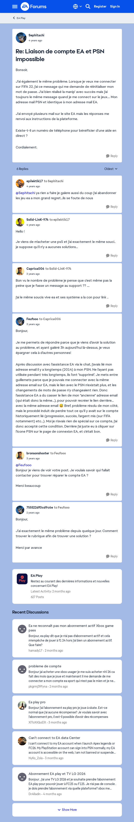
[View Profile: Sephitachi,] (21, 37)
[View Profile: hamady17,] (22, 629)
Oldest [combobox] (111, 169)
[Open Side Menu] (15, 6)
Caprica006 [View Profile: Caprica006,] (35, 269)
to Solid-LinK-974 (58, 269)
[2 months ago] (53, 650)
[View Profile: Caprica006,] (20, 271)
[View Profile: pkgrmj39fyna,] (22, 669)
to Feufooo (58, 453)
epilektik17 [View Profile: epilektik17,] (34, 181)
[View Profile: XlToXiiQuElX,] (22, 705)
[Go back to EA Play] (74, 576)
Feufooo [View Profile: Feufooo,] (32, 319)
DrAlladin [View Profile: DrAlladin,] (35, 794)
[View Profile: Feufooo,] (20, 321)
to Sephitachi (53, 181)
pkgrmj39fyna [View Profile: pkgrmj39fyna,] (38, 686)
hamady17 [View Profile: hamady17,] (35, 650)
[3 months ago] (57, 722)
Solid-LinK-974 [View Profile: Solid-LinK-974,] (37, 220)
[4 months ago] (52, 794)
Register (100, 6)
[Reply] (112, 156)
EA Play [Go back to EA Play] (18, 18)
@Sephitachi (25, 193)
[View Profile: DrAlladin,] (22, 777)
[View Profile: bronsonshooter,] (20, 455)
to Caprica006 (50, 319)
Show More (67, 810)
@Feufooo (23, 465)
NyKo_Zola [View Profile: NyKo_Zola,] (36, 758)
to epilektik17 (59, 220)
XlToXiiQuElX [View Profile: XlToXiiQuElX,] (37, 722)
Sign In (115, 6)
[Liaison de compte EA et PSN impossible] (36, 40)
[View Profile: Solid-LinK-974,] (20, 222)
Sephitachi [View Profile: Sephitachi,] (36, 35)
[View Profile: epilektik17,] (20, 183)
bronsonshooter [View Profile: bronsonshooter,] (37, 453)
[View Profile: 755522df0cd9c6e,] (20, 510)
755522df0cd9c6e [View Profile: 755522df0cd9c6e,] (39, 507)
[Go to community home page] (34, 6)
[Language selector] (77, 6)
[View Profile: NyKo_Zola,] (22, 741)
